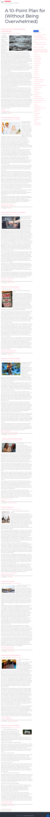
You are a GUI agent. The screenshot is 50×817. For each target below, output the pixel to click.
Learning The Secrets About (10, 358)
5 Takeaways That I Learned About (8, 205)
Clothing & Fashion (38, 87)
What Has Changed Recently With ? (8, 351)
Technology (10, 354)
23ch (11, 33)
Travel (35, 121)
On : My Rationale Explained (6, 801)
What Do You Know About (6, 280)
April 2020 (36, 73)
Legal (35, 104)
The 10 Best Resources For (6, 498)
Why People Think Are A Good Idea (13, 212)
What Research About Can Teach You (8, 350)
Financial (9, 208)
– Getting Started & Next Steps (11, 439)
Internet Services (37, 102)
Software (9, 113)
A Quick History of (7, 507)
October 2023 (37, 56)
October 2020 (37, 61)
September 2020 (37, 63)
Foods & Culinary (37, 92)
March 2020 (36, 74)
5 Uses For (3, 109)
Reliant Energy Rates (38, 49)
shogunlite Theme (20, 815)
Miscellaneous (37, 106)
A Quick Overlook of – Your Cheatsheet (9, 573)
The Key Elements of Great (10, 118)
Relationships (37, 113)
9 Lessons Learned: (7, 581)
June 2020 (36, 69)
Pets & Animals (11, 805)
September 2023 (37, 58)
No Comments (17, 33)
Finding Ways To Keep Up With (7, 278)
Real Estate (10, 576)
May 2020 (36, 71)
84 (9, 809)
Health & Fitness (11, 282)
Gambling (36, 94)
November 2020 (37, 59)
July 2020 (36, 67)
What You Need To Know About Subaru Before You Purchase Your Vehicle (41, 50)
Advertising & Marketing (13, 721)
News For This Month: (5, 431)
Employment (37, 89)
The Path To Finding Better (6, 718)
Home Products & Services (39, 100)
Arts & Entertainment (12, 502)
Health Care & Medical (12, 434)
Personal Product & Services (40, 107)
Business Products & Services (40, 85)
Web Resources (37, 124)
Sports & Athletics (38, 117)
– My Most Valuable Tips (6, 717)
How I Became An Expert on (7, 204)
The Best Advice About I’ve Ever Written (9, 432)
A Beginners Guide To (5, 111)
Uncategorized (37, 122)
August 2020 (37, 65)
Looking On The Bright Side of (7, 574)
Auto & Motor (37, 83)
